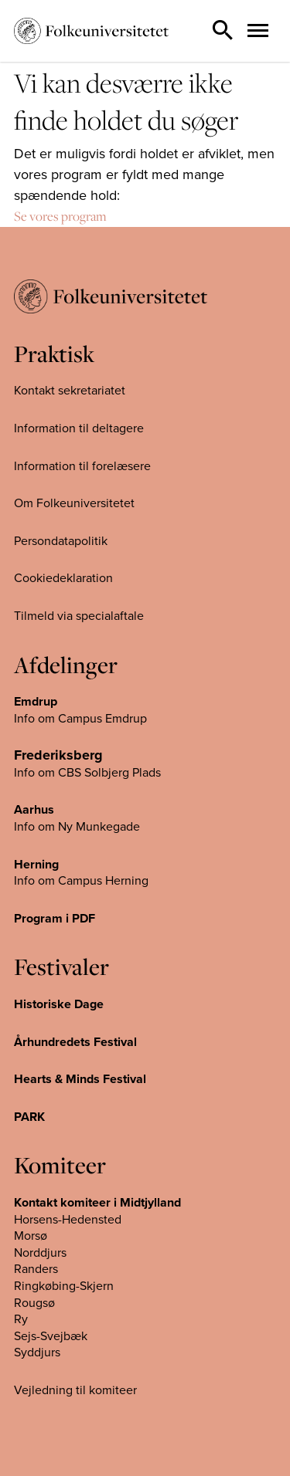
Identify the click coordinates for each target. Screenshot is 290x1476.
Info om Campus (59, 881)
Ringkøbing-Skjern (64, 1286)
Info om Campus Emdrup (80, 718)
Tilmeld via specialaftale (79, 616)
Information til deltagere (79, 428)
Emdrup (35, 701)
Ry (21, 1319)
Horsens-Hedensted (67, 1219)
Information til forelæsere (82, 466)
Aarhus (34, 810)
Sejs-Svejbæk (50, 1336)
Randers (36, 1269)
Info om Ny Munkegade (77, 826)
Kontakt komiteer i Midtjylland (97, 1202)
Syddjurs (37, 1352)
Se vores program (60, 216)
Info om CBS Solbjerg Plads (87, 772)
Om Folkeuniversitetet (74, 503)
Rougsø (34, 1303)
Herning (36, 864)
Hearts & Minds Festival (80, 1079)
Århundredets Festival (75, 1042)
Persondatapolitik (60, 541)
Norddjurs (40, 1253)
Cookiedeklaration (63, 578)
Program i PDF (54, 918)
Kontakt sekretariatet (69, 390)
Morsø (30, 1236)
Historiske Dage (59, 1004)
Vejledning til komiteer (75, 1390)
